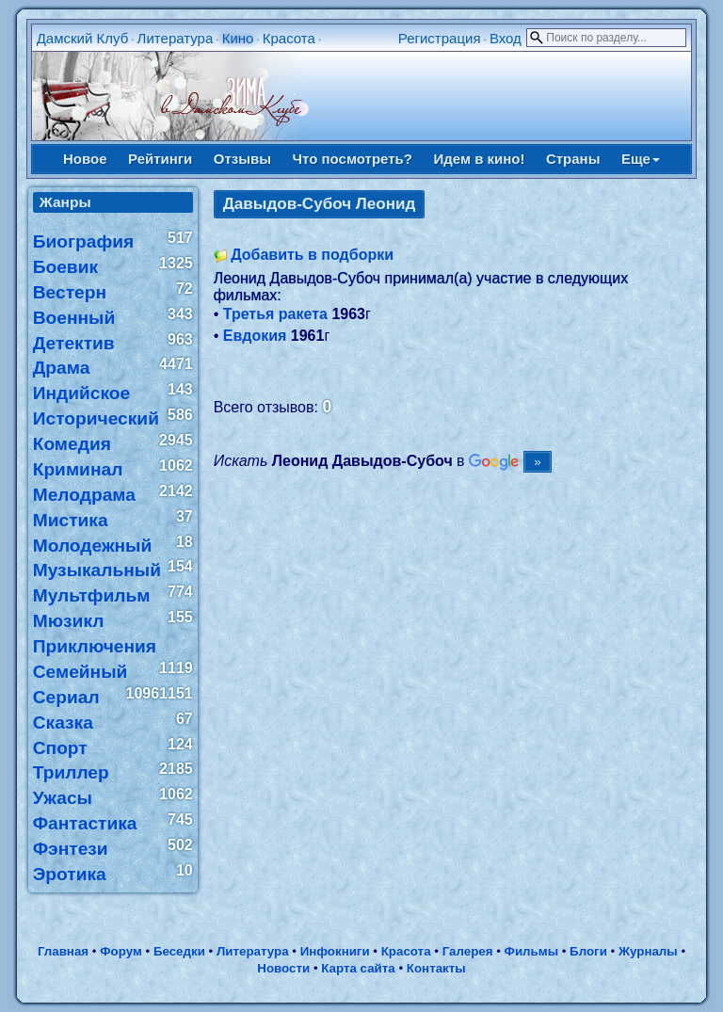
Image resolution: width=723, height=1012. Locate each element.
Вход (506, 38)
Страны (573, 159)
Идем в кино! (478, 159)
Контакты (436, 968)
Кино (238, 38)
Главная (63, 951)
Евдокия (255, 336)
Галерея (467, 951)
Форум (121, 951)
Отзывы (242, 159)
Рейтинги (160, 159)
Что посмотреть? (352, 159)
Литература (175, 38)
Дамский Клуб (83, 38)
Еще (640, 159)
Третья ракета (275, 314)
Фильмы (531, 951)
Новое (85, 159)
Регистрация (439, 38)
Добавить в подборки (312, 255)
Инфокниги (335, 951)
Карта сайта (357, 968)
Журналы (648, 951)
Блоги (588, 951)
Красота (289, 38)
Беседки (179, 951)
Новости (283, 968)
